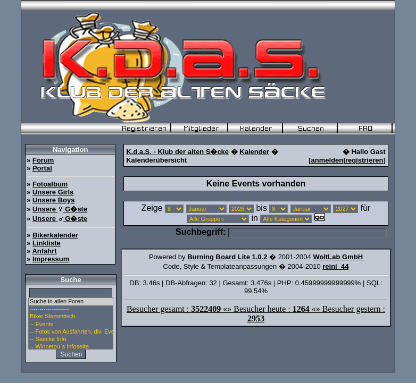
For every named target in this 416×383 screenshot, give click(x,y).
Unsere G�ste (59, 209)
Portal (42, 168)
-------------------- (71, 309)
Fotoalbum (50, 184)
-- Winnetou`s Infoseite (71, 347)
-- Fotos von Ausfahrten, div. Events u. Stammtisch (71, 332)
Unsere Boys (53, 200)
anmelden (327, 160)
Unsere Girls (52, 192)
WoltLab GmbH (338, 257)
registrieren (364, 160)
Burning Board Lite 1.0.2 (227, 257)
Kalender (254, 152)
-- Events (71, 324)
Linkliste (46, 243)
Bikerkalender (55, 235)
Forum (43, 160)
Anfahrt (44, 251)
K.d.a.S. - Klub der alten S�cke (177, 152)
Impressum (50, 259)
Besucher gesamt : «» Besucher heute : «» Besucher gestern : (256, 313)
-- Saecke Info (71, 339)
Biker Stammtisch (71, 316)
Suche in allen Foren (71, 301)
